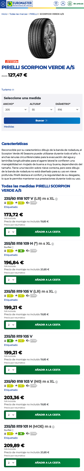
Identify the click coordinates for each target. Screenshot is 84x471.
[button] (9, 203)
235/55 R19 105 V (29, 291)
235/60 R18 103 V (29, 381)
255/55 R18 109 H (27, 243)
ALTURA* (35, 104)
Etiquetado (11, 207)
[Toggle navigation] (3, 4)
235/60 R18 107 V (29, 198)
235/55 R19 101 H (28, 426)
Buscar (40, 120)
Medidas (9, 126)
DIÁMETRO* (63, 104)
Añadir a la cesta (47, 231)
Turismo (7, 89)
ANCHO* (8, 104)
